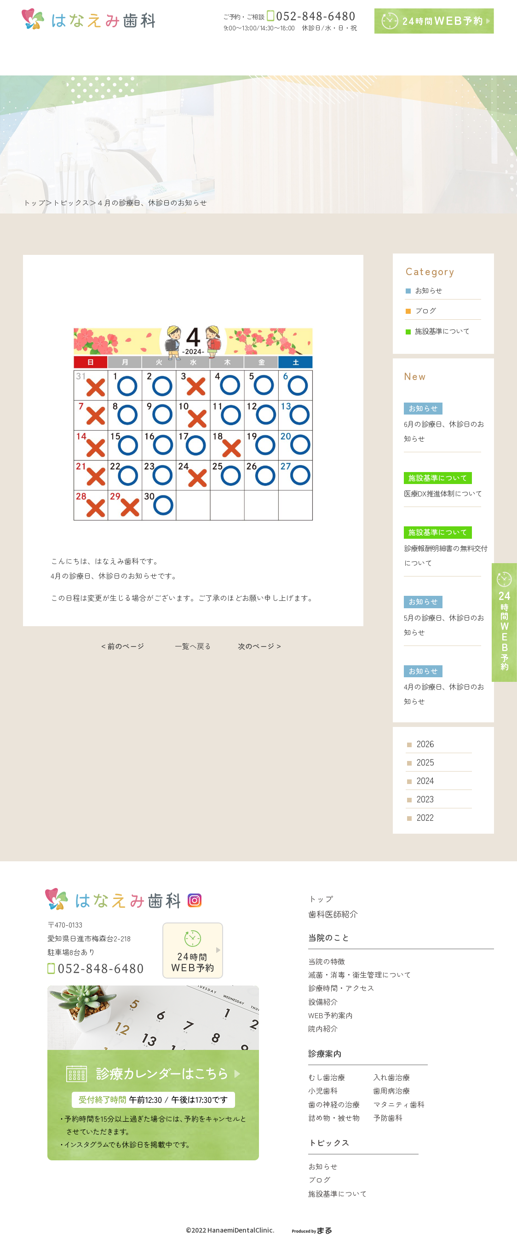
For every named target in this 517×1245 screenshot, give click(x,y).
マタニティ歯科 (399, 1104)
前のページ (126, 645)
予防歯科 (387, 1117)
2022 (425, 817)
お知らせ (424, 290)
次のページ (256, 645)
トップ (34, 202)
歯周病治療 (391, 1090)
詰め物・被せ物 (334, 1117)
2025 (425, 761)
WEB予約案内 (330, 1014)
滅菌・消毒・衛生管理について (359, 974)
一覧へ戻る (193, 645)
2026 (425, 743)
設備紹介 (323, 1001)
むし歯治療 (326, 1077)
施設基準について (437, 331)
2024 (425, 780)
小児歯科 (323, 1090)
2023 (425, 798)
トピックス (70, 202)
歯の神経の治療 (334, 1104)
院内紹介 (323, 1028)
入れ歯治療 (391, 1077)
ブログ (420, 310)
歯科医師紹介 (333, 914)
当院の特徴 (326, 961)
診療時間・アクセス (341, 987)
